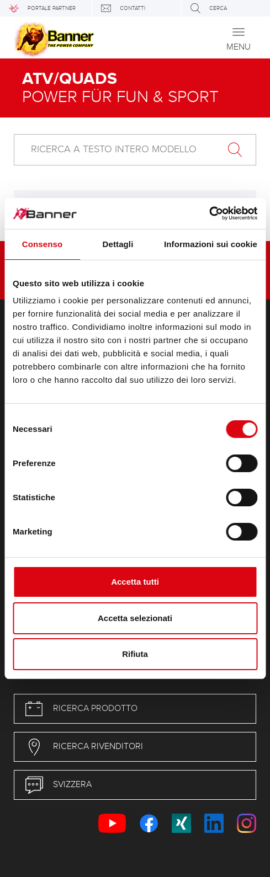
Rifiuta (135, 654)
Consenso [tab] (42, 244)
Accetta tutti (135, 581)
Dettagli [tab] (118, 244)
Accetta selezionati (135, 618)
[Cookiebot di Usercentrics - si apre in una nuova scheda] (209, 213)
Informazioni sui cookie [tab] (210, 244)
